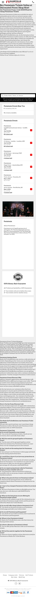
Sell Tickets (29, 575)
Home (5, 575)
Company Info (13, 575)
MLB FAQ (22, 577)
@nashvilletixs (20, 55)
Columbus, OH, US (10, 108)
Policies (21, 575)
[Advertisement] (18, 75)
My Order (14, 577)
